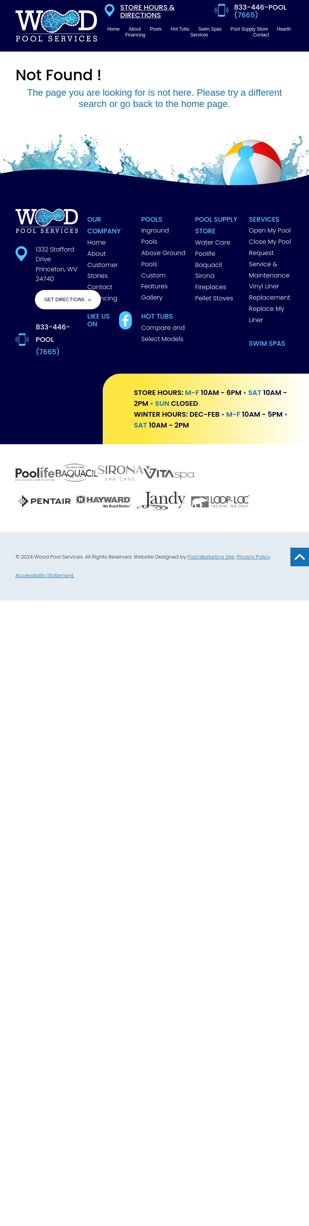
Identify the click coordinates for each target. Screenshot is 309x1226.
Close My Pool (270, 241)
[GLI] (272, 502)
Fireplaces (210, 287)
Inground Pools (155, 236)
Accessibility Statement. (45, 575)
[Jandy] (161, 502)
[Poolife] (36, 474)
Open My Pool (270, 230)
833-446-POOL (53, 339)
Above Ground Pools (163, 258)
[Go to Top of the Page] (299, 557)
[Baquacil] (77, 474)
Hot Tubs (157, 316)
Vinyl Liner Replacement (269, 292)
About (96, 253)
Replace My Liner (266, 314)
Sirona (204, 275)
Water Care (212, 242)
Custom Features (154, 281)
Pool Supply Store (216, 225)
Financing (102, 298)
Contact (99, 287)
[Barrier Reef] (229, 474)
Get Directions (64, 300)
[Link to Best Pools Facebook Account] (125, 320)
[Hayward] (103, 502)
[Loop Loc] (220, 502)
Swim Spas (267, 343)
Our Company (104, 225)
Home (96, 242)
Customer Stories (102, 270)
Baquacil (208, 264)
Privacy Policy (253, 556)
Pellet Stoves (214, 298)
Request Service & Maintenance (269, 264)
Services (264, 219)
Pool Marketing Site (211, 556)
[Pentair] (44, 502)
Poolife (205, 253)
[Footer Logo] (47, 221)
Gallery (151, 297)
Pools (151, 219)
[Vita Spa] (168, 473)
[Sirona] (120, 474)
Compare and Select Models (163, 333)
